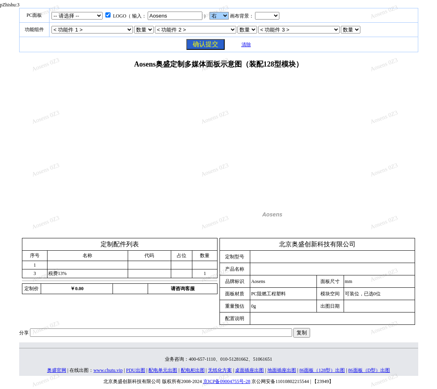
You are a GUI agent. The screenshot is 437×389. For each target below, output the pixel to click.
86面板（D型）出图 (369, 370)
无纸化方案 (220, 370)
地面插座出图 (281, 370)
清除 (246, 44)
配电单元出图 (162, 370)
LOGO (119, 16)
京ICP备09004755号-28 (227, 381)
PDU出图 (135, 370)
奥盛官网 (56, 370)
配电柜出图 (193, 370)
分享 (24, 333)
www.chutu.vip (108, 370)
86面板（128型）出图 (322, 370)
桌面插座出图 (249, 370)
